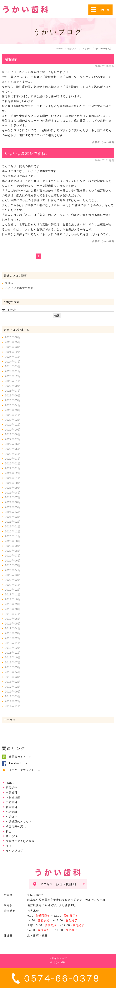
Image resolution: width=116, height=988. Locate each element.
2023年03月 (13, 410)
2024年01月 (13, 371)
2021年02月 (13, 521)
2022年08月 (13, 434)
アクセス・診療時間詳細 (58, 884)
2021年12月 (13, 473)
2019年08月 (13, 609)
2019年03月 (13, 633)
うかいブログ (14, 850)
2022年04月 (13, 453)
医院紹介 (11, 787)
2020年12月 (13, 531)
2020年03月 (13, 575)
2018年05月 (13, 667)
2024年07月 (13, 361)
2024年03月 (13, 366)
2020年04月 (13, 570)
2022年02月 (13, 463)
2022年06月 (13, 444)
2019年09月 (13, 604)
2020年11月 (13, 536)
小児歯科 (11, 811)
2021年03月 (13, 516)
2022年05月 (13, 448)
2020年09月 (13, 545)
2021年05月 (13, 507)
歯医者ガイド (17, 756)
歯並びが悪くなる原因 (20, 841)
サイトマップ (59, 958)
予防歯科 (11, 802)
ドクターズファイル (22, 770)
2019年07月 (13, 613)
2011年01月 (13, 706)
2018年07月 (13, 662)
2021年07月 (13, 497)
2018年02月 (13, 681)
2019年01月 (13, 643)
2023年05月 (13, 400)
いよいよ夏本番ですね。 (27, 153)
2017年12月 (13, 686)
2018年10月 (13, 657)
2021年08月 (13, 492)
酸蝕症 (11, 59)
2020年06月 (13, 560)
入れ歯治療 (13, 797)
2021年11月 (13, 477)
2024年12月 (13, 351)
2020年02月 (13, 579)
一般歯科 (11, 792)
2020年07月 (13, 555)
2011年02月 (13, 701)
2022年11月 (13, 424)
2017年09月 (13, 691)
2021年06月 (13, 502)
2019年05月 (13, 623)
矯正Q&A (12, 836)
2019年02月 (13, 638)
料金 (9, 831)
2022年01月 (13, 468)
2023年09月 (13, 385)
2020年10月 (13, 541)
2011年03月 (13, 696)
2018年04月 (13, 672)
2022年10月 (13, 429)
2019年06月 (13, 618)
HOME (10, 782)
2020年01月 (13, 584)
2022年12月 (13, 419)
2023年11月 (13, 381)
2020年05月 (13, 565)
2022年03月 (13, 458)
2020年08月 (13, 550)
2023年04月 (13, 405)
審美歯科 (11, 807)
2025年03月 (13, 346)
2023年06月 (13, 395)
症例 (9, 845)
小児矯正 (11, 816)
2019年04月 (13, 628)
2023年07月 (13, 390)
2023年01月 (13, 414)
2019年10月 (13, 599)
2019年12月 (13, 589)
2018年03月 (13, 676)
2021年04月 (13, 512)
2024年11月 (13, 356)
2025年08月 (13, 337)
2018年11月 (13, 652)
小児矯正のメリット (19, 821)
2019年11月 (13, 594)
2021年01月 (13, 526)
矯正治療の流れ (16, 826)
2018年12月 (13, 647)
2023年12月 (13, 376)
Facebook (15, 763)
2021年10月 (13, 482)
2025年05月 (13, 342)
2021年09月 (13, 487)
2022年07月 (13, 439)
